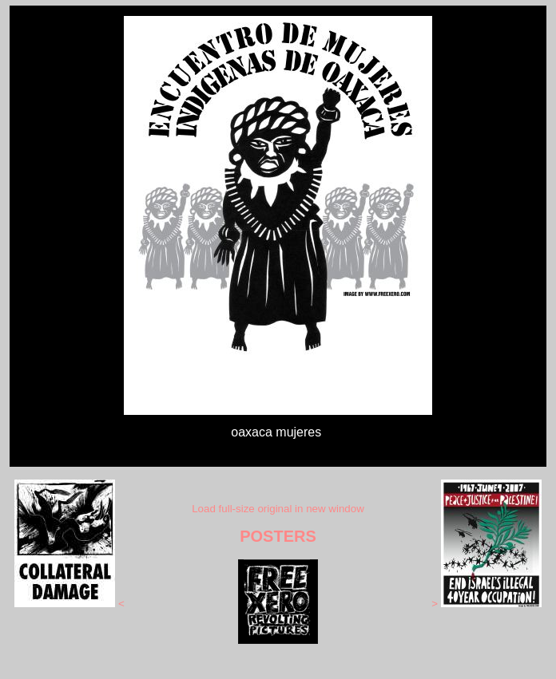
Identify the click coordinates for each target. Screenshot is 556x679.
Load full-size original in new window (278, 509)
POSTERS (278, 536)
